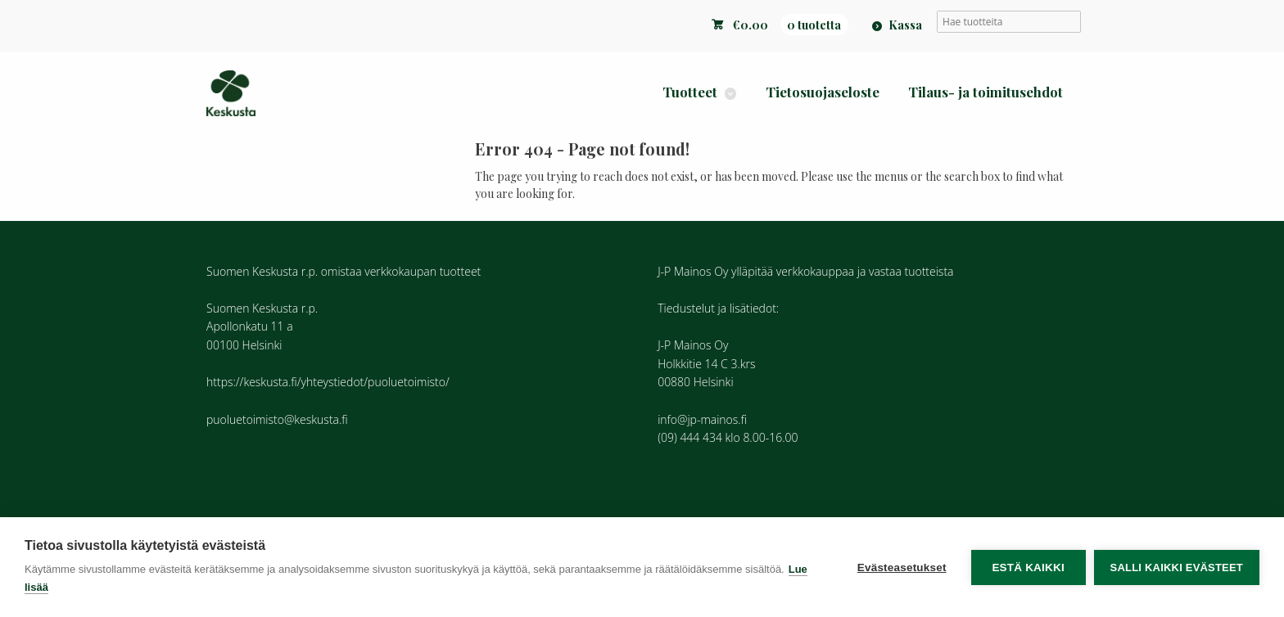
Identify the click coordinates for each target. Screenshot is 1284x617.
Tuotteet (689, 92)
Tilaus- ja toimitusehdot (985, 92)
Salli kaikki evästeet (1176, 567)
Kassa (905, 24)
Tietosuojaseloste (822, 92)
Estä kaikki (1028, 567)
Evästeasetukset (902, 567)
